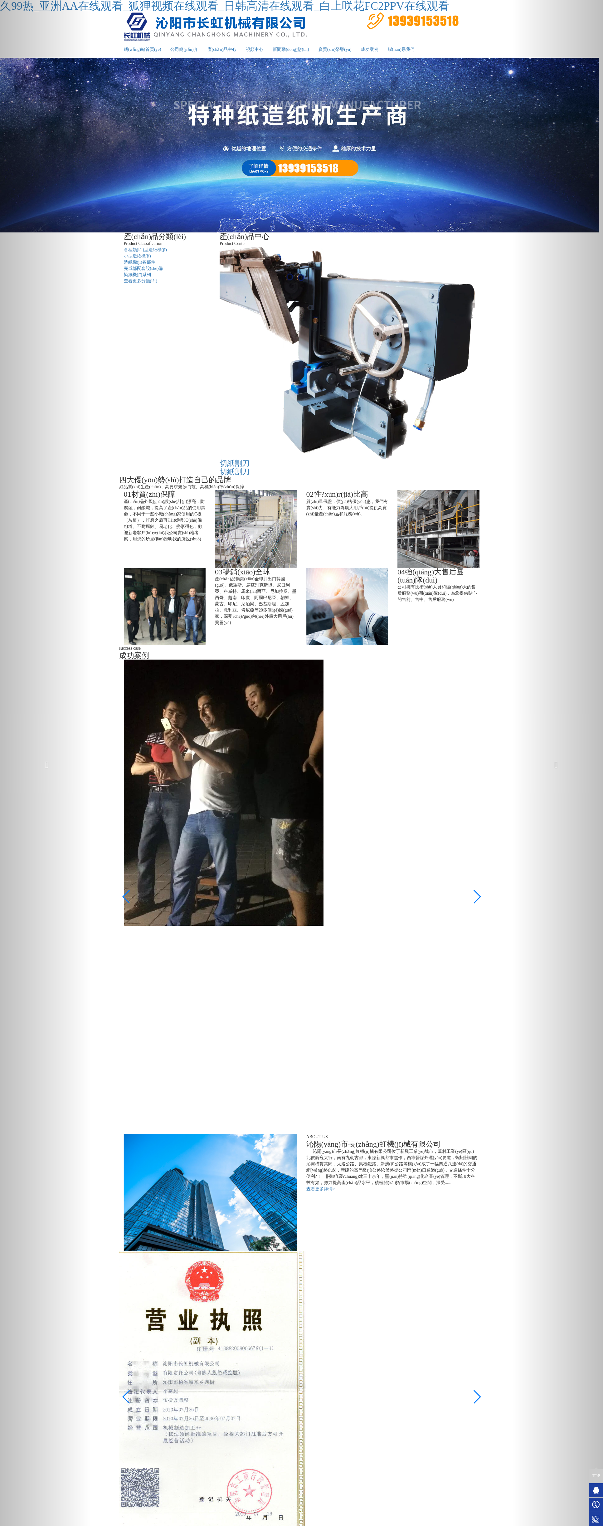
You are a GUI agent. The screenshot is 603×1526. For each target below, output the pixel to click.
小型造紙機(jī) (137, 256)
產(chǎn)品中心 (222, 49)
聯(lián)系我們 (401, 49)
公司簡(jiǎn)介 (184, 49)
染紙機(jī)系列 (137, 274)
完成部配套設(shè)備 (143, 268)
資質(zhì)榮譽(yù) (335, 49)
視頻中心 (254, 49)
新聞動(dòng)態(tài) (291, 49)
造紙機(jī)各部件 (139, 262)
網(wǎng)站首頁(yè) (142, 49)
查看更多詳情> (320, 1189)
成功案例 (369, 49)
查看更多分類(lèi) (140, 281)
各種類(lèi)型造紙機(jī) (145, 249)
